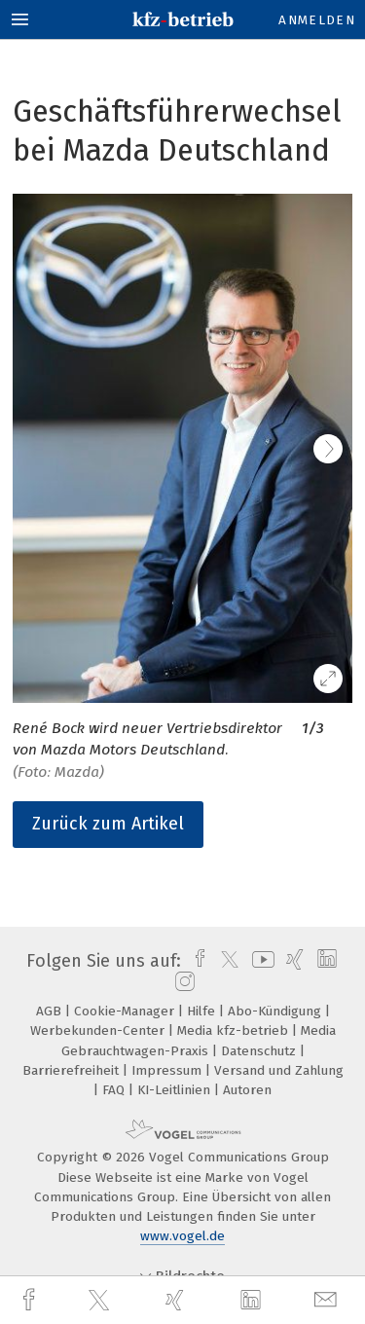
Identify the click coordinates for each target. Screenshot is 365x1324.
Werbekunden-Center (99, 1030)
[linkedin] (253, 1300)
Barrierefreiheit (72, 1070)
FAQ (115, 1090)
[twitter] (101, 1300)
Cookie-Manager (126, 1011)
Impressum (168, 1070)
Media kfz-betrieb (234, 1030)
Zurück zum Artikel (108, 823)
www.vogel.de (182, 1236)
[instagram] (182, 982)
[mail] (328, 1300)
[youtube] (259, 961)
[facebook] (31, 1300)
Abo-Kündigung (276, 1011)
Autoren (247, 1090)
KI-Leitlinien (175, 1090)
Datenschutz (260, 1051)
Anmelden (316, 20)
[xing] (177, 1300)
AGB (50, 1011)
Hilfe (203, 1011)
